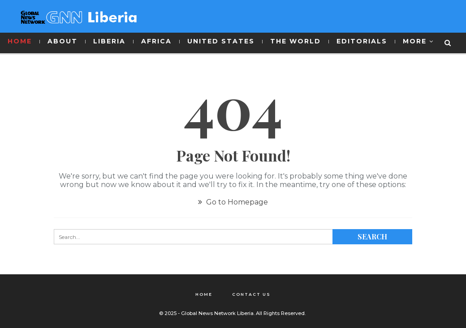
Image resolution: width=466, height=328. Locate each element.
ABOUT (62, 41)
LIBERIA (109, 41)
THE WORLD (295, 41)
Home (203, 294)
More (415, 41)
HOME (20, 41)
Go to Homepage (233, 202)
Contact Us (251, 294)
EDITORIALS (362, 41)
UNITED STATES (221, 41)
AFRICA (156, 41)
